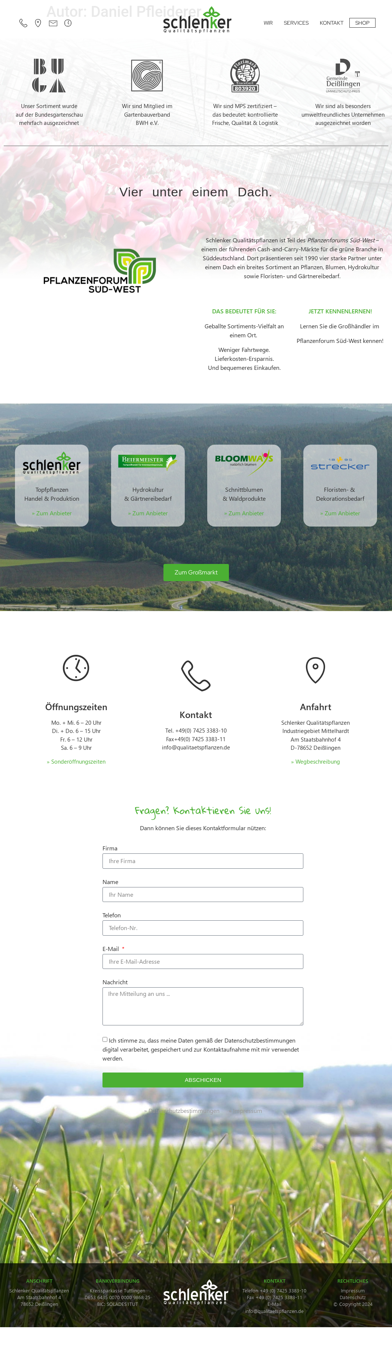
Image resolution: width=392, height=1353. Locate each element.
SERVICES (296, 22)
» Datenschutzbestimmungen (182, 1110)
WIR (268, 22)
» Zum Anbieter (148, 513)
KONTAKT (332, 22)
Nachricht (115, 982)
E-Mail (111, 949)
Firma (109, 848)
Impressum (353, 1290)
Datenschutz (353, 1297)
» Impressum (245, 1110)
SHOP (362, 22)
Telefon (111, 915)
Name (110, 882)
